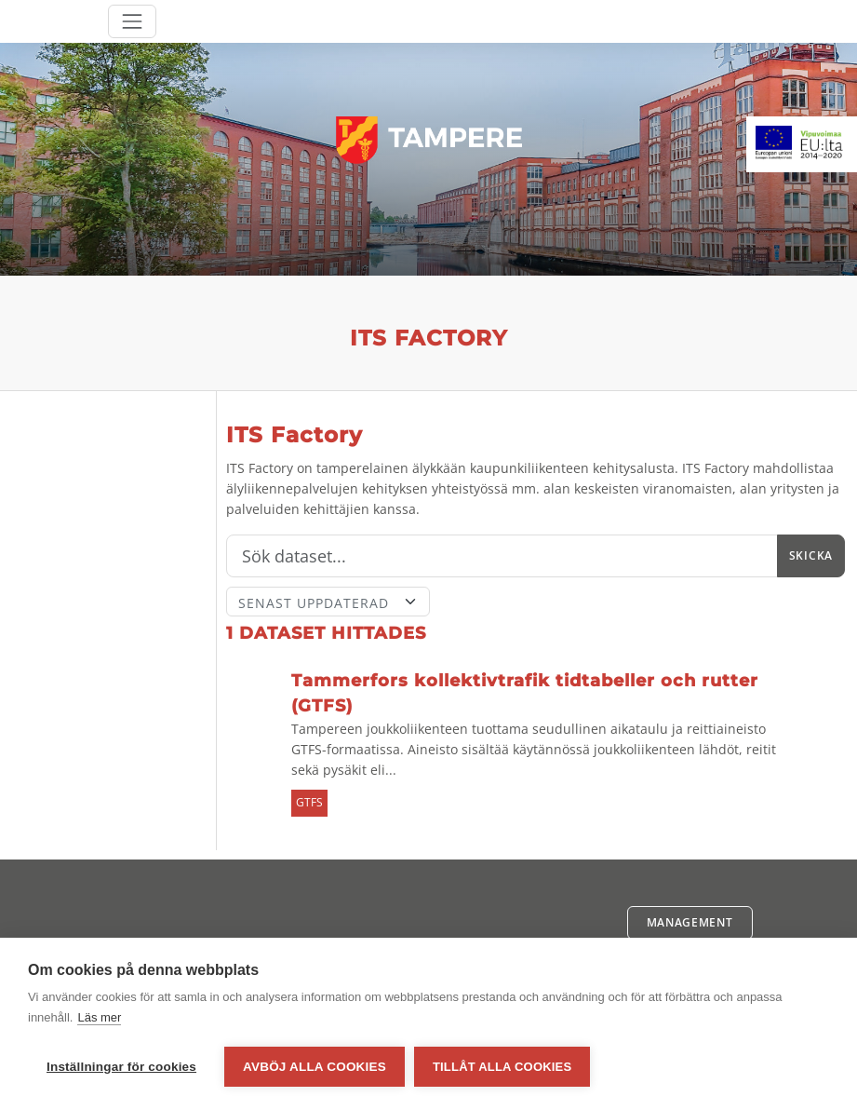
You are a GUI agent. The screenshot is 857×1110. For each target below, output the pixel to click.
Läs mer (99, 1017)
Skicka (811, 555)
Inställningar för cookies (121, 1067)
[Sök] (502, 556)
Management (690, 922)
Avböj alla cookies (314, 1067)
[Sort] (328, 601)
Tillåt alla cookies (502, 1067)
